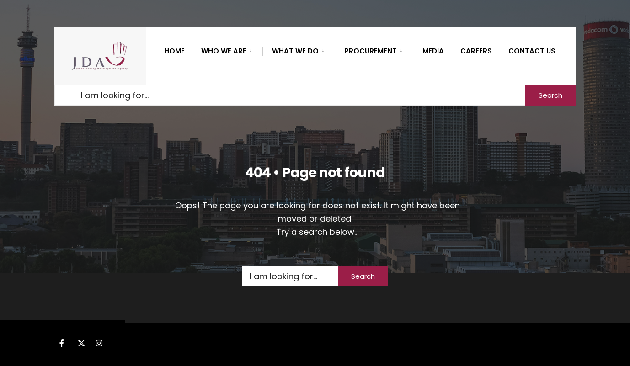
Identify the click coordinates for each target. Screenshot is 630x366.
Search (550, 95)
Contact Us (531, 51)
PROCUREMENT (370, 51)
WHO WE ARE (223, 51)
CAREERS (476, 51)
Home (174, 51)
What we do (295, 51)
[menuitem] (227, 49)
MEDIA (433, 51)
